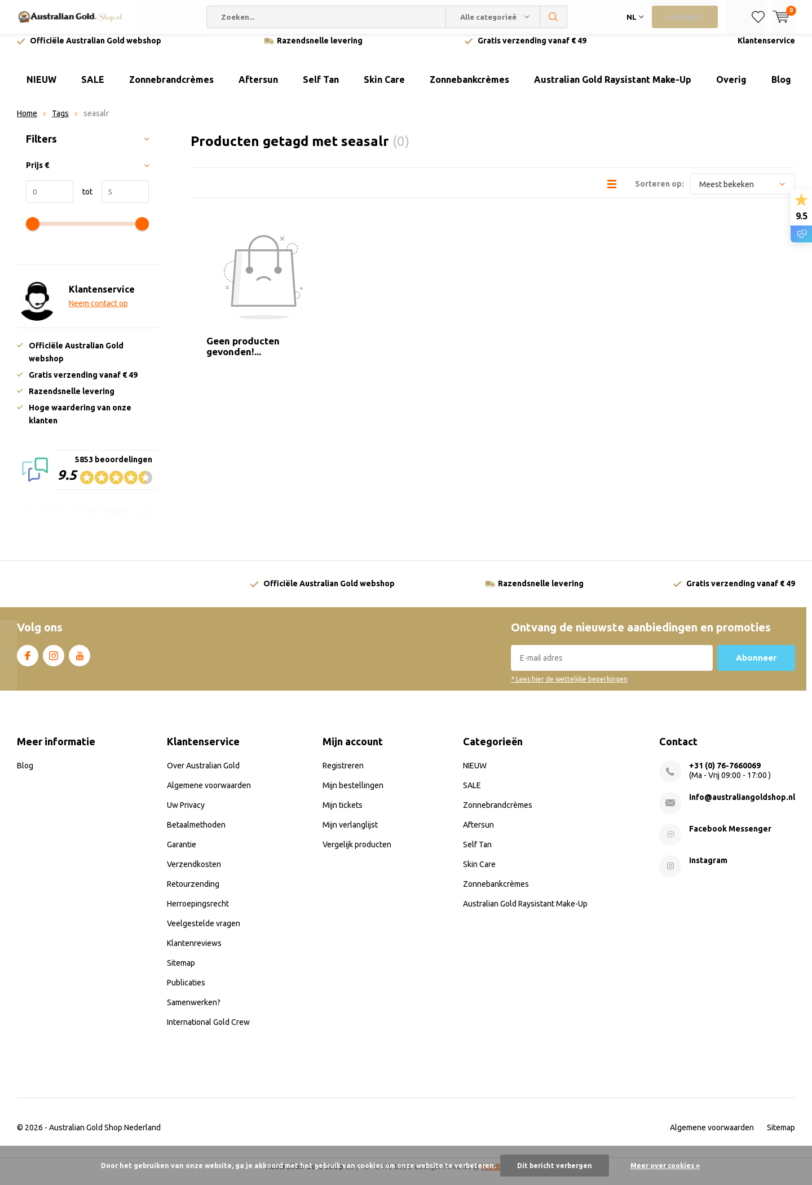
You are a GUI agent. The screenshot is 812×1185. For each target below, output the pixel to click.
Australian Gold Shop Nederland (105, 1135)
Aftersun (258, 88)
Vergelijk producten (357, 852)
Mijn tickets (343, 813)
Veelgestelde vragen (203, 931)
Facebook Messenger (730, 837)
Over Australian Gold (203, 774)
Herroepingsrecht (198, 912)
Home (27, 121)
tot (82, 200)
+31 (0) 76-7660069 (725, 774)
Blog (781, 88)
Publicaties (186, 991)
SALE (92, 88)
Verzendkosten (194, 872)
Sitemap (181, 971)
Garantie (181, 852)
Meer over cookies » (665, 1165)
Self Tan (321, 88)
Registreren (343, 774)
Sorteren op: (659, 192)
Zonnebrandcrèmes (171, 88)
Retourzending (193, 892)
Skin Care (384, 88)
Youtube (79, 662)
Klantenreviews (194, 951)
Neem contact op (98, 311)
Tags (60, 121)
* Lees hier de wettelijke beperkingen (569, 687)
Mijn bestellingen (353, 793)
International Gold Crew (208, 1030)
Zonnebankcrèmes (469, 88)
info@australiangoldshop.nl (742, 805)
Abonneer (756, 666)
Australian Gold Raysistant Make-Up (612, 88)
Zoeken (553, 17)
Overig (731, 88)
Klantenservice (766, 49)
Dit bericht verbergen (554, 1165)
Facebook (27, 662)
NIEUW (41, 88)
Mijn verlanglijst (350, 833)
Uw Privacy (186, 813)
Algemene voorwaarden (209, 793)
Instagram (53, 662)
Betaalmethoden (196, 833)
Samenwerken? (193, 1010)
